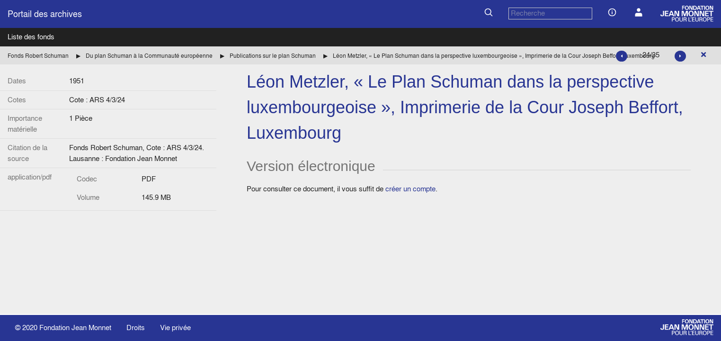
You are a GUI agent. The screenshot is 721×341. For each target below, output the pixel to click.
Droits (135, 327)
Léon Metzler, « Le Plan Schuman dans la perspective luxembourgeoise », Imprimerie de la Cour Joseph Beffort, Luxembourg (494, 56)
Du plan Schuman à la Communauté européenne (149, 56)
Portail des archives (45, 14)
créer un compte (410, 189)
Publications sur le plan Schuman (273, 56)
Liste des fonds (31, 37)
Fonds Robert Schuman (38, 56)
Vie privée (175, 327)
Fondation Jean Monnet (75, 327)
